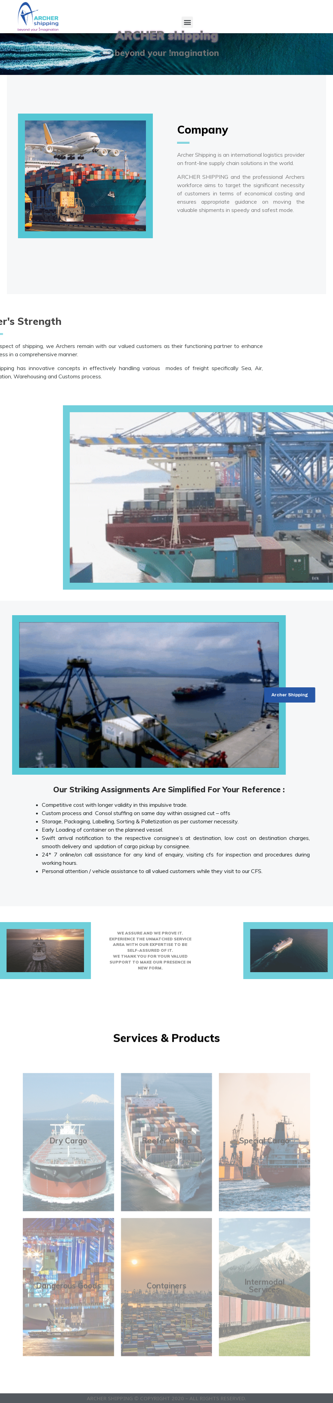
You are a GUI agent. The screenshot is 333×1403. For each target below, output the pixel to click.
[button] (187, 22)
